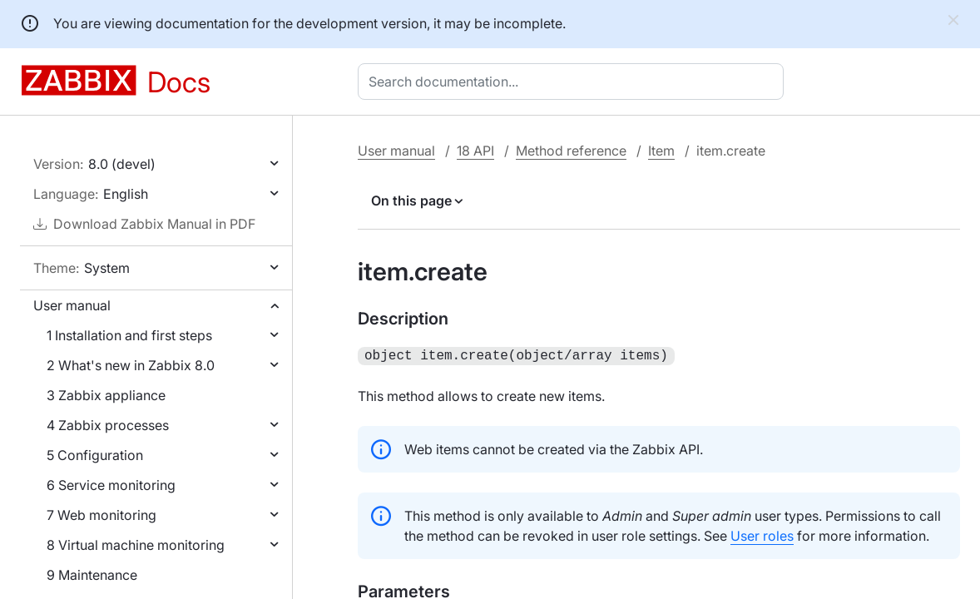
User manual (72, 305)
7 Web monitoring (101, 515)
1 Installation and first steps (129, 335)
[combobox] (574, 81)
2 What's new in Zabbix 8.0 (131, 365)
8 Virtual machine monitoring (136, 545)
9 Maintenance (92, 575)
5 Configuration (95, 455)
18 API (475, 150)
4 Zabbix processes (108, 425)
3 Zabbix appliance (106, 395)
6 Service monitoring (111, 485)
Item (661, 150)
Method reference (571, 150)
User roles (762, 534)
